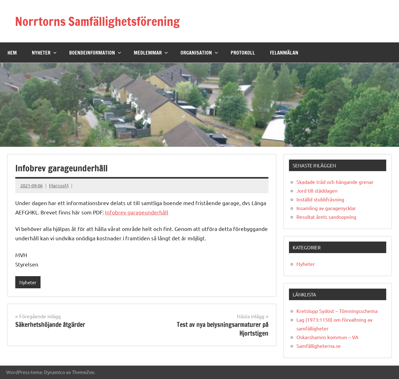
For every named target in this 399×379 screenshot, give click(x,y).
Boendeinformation (95, 52)
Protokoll (243, 52)
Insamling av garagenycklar (326, 208)
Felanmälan (284, 52)
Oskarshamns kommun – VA (327, 337)
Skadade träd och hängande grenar (334, 182)
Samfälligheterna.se (318, 346)
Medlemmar (151, 52)
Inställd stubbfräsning (320, 199)
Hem (12, 52)
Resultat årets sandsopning (326, 216)
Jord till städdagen (317, 190)
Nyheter (44, 52)
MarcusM (59, 185)
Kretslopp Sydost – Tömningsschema (336, 311)
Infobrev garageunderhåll (136, 212)
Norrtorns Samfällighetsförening (100, 21)
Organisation (199, 52)
